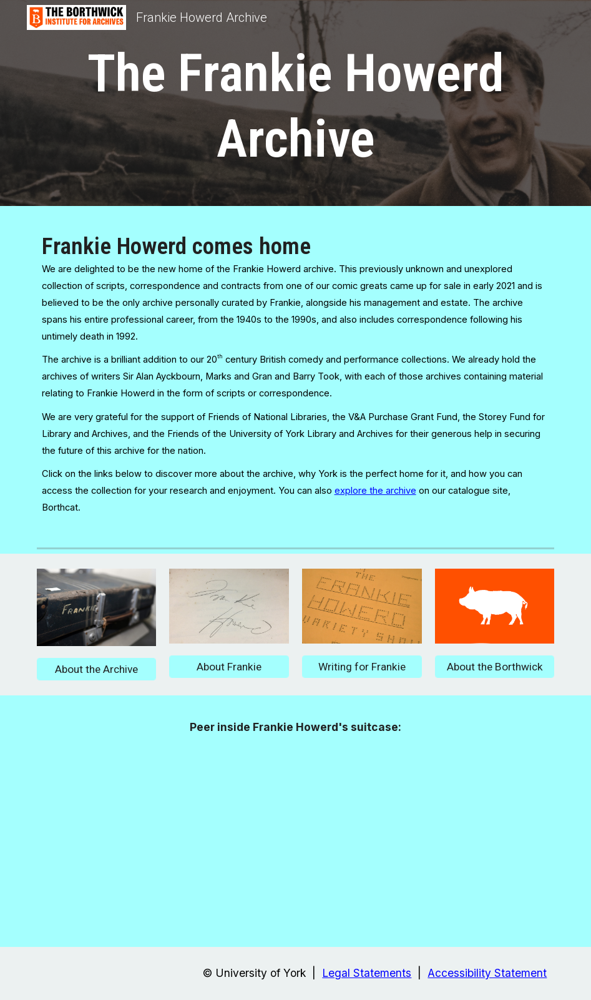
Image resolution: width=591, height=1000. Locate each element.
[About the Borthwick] (495, 667)
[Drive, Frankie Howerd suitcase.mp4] (295, 838)
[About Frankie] (229, 667)
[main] (296, 106)
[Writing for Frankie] (362, 667)
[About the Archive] (96, 669)
